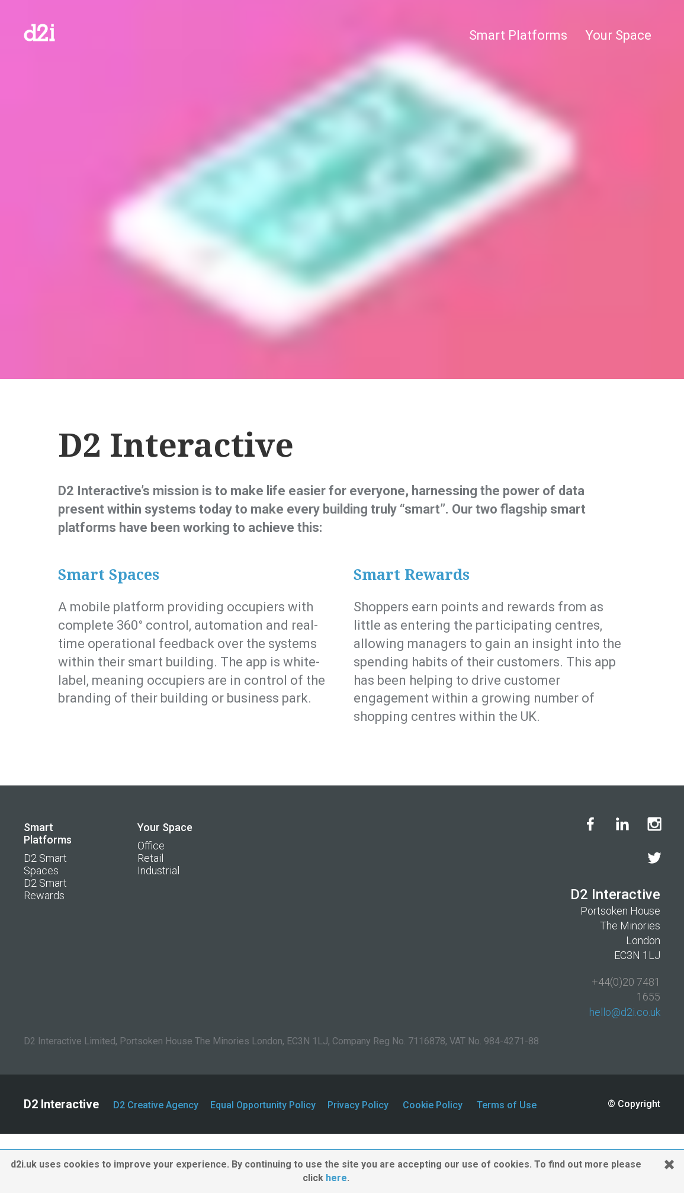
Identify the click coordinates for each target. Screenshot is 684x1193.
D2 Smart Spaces (45, 864)
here (336, 1178)
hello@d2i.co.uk (624, 1012)
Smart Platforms (518, 35)
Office (151, 845)
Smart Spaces (108, 574)
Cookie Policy (433, 1105)
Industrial (158, 870)
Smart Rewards (412, 574)
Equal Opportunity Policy (263, 1105)
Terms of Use (507, 1105)
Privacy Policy (357, 1105)
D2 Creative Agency (155, 1105)
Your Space (618, 35)
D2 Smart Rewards (45, 889)
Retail (150, 858)
